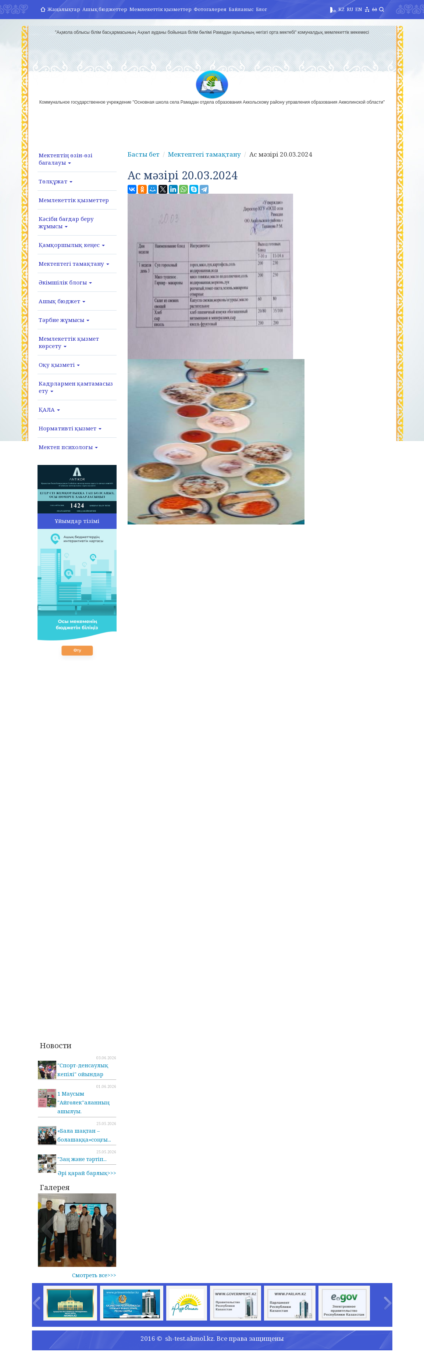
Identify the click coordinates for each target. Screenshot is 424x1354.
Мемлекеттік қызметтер (160, 9)
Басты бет (144, 154)
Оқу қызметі (59, 364)
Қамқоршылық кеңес (72, 244)
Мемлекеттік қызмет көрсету (69, 342)
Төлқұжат (55, 181)
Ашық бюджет (62, 301)
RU (350, 9)
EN (358, 9)
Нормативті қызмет (70, 428)
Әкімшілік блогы (65, 282)
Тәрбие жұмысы (64, 319)
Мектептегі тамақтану (74, 263)
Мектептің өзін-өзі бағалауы (65, 158)
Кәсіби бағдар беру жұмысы (66, 222)
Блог (261, 9)
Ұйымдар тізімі (77, 520)
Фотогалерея (210, 9)
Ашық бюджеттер (104, 9)
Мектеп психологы (68, 447)
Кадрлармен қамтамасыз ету (76, 387)
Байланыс (241, 9)
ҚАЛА (49, 409)
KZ (341, 9)
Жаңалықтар (63, 9)
